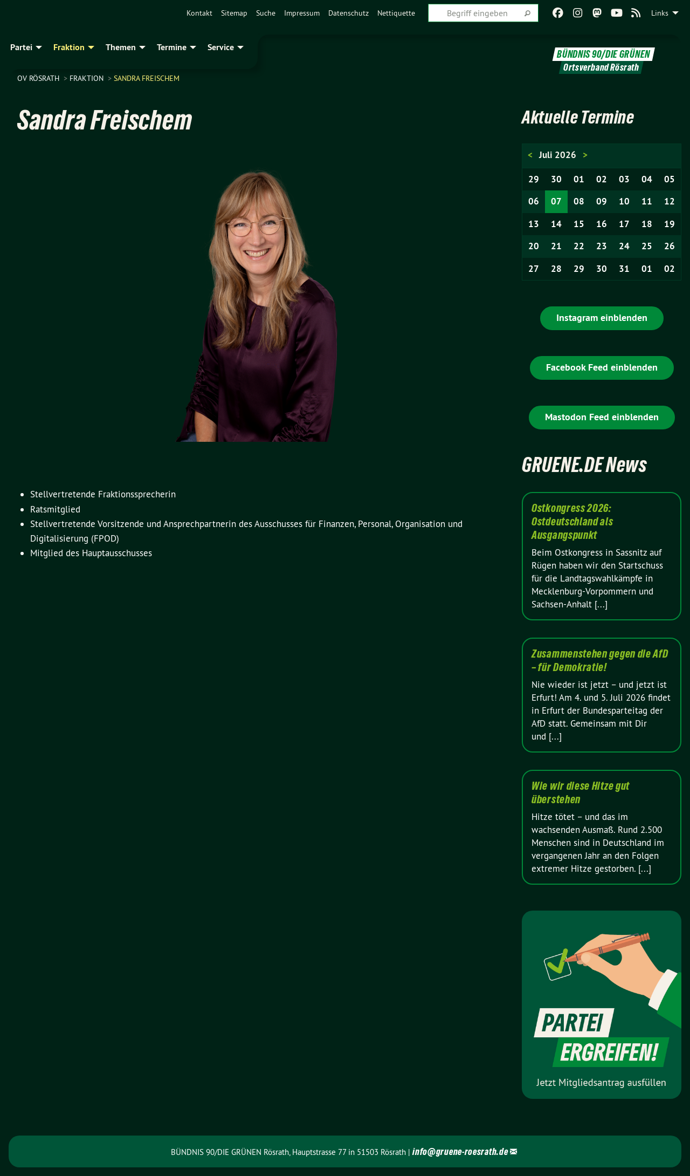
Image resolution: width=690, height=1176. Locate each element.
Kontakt (199, 13)
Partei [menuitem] (21, 47)
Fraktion (88, 78)
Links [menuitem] (659, 13)
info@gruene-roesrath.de (460, 1151)
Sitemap (234, 13)
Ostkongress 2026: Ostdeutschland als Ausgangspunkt (572, 522)
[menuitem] (199, 13)
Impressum (302, 13)
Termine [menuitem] (172, 47)
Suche (265, 13)
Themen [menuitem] (121, 47)
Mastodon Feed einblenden (602, 417)
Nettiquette (396, 13)
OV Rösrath (39, 78)
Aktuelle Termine (585, 116)
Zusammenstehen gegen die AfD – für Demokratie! (600, 660)
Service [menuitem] (221, 47)
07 (556, 201)
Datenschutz (348, 13)
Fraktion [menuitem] (69, 47)
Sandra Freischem (147, 78)
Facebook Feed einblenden (602, 367)
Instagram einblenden (601, 317)
